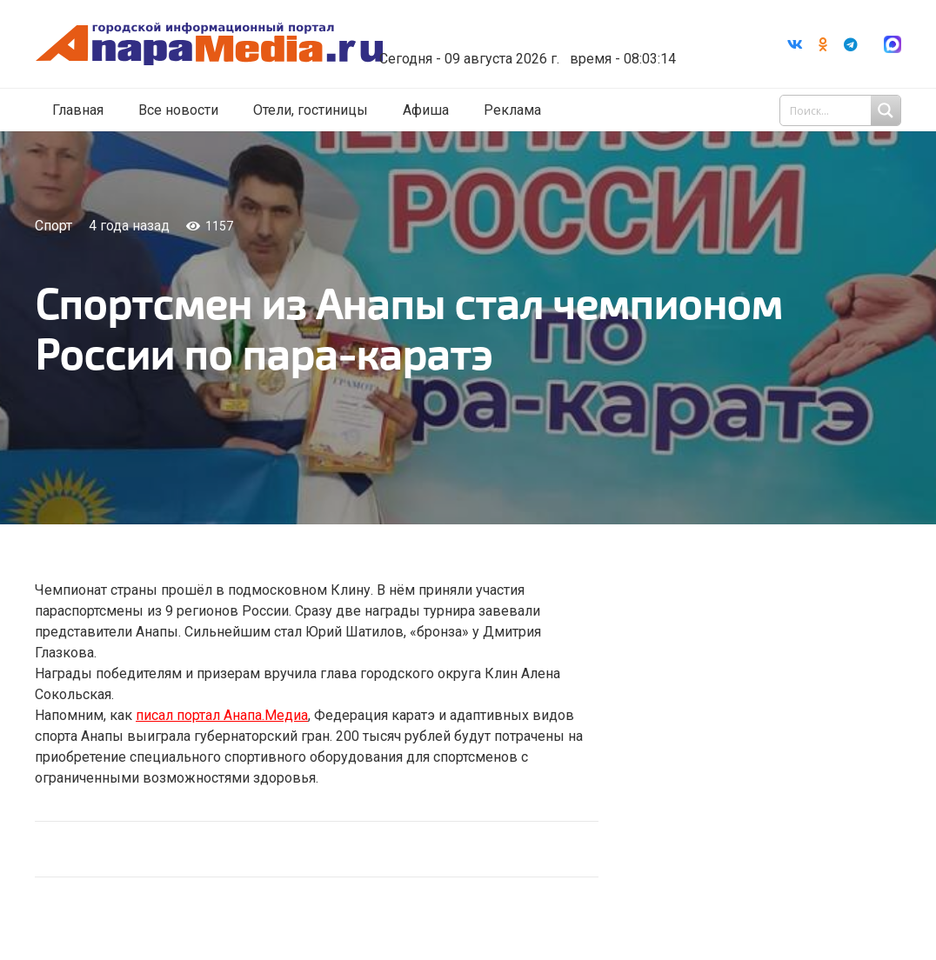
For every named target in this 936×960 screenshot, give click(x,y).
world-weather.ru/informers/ (541, 46)
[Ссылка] (229, 45)
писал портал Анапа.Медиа (222, 715)
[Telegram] (851, 44)
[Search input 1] (842, 111)
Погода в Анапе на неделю (541, 30)
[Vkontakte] (795, 44)
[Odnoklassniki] (823, 44)
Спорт (53, 225)
